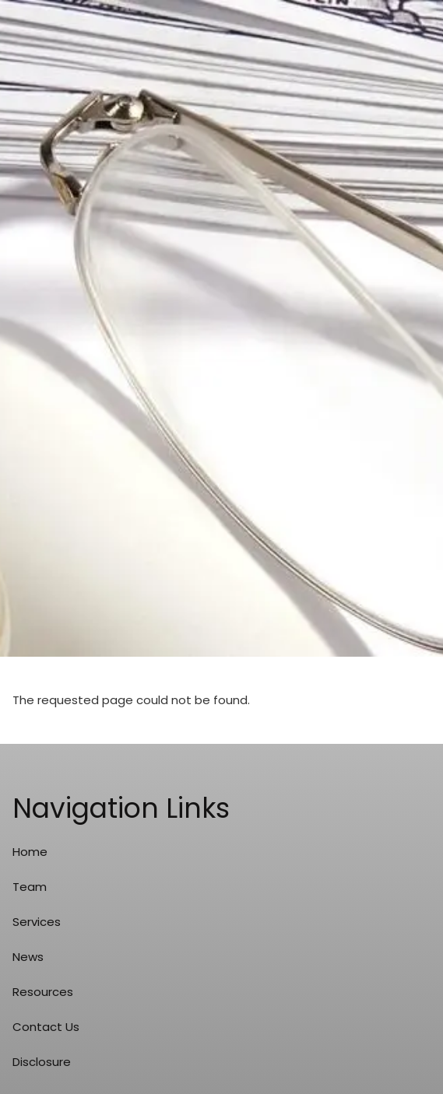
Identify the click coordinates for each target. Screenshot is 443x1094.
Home (29, 851)
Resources (42, 992)
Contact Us (45, 1027)
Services (36, 921)
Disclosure (41, 1062)
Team (29, 886)
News (28, 956)
